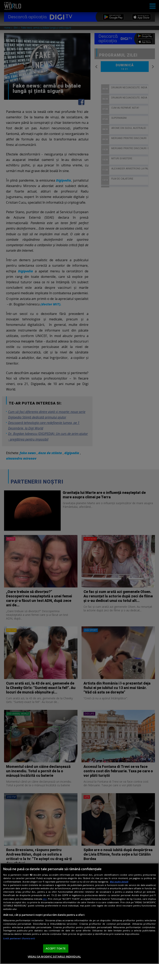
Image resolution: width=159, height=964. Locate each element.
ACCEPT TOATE (56, 948)
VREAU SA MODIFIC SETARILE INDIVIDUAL (54, 956)
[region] (79, 913)
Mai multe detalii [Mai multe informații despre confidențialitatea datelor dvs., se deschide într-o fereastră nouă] (119, 881)
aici (45, 899)
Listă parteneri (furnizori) (19, 938)
